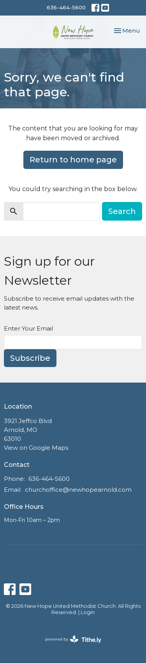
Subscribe (30, 358)
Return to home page (73, 159)
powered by (73, 639)
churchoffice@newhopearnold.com (78, 489)
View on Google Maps (36, 447)
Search (122, 211)
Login (88, 612)
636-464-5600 (66, 7)
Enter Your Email (28, 328)
